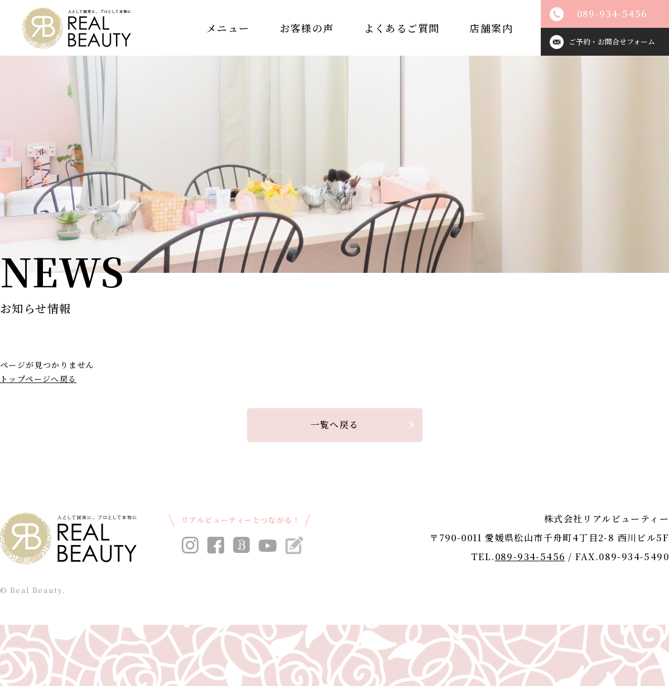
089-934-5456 (530, 556)
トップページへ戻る (38, 378)
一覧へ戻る (335, 424)
